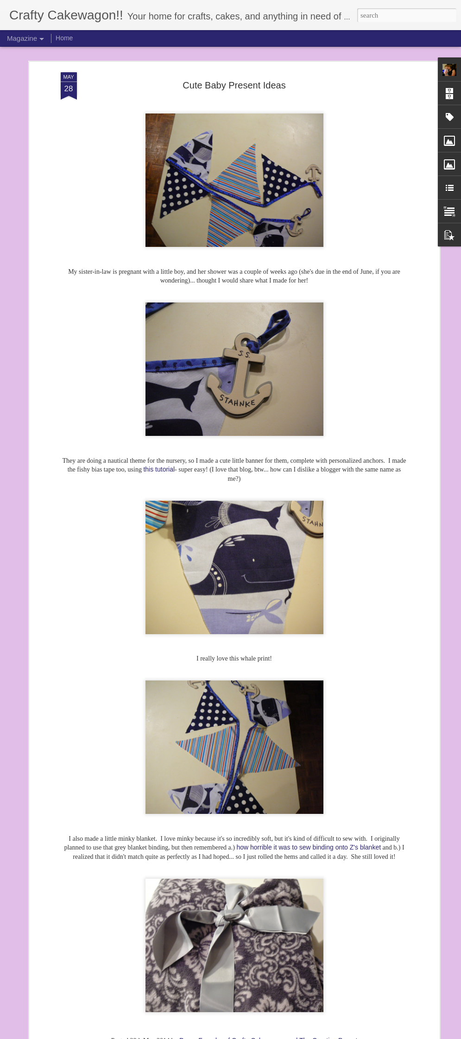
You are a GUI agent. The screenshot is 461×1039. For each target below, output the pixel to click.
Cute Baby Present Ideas (234, 47)
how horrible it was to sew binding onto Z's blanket (308, 809)
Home (64, 38)
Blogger (256, 1034)
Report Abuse (283, 1034)
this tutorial (159, 431)
